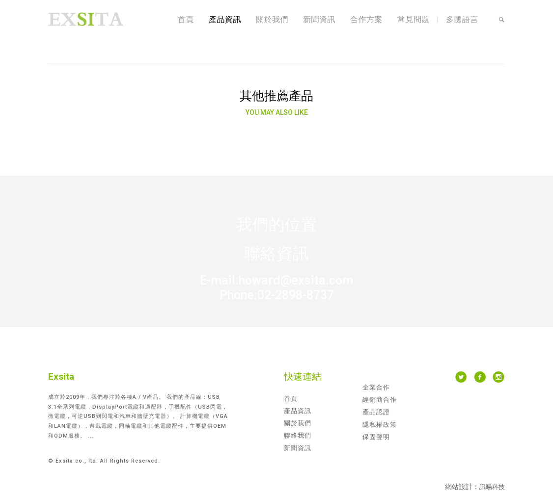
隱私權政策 (379, 424)
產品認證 (376, 411)
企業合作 (376, 387)
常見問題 (413, 19)
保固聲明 (376, 437)
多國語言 (462, 19)
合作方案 (366, 19)
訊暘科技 (492, 487)
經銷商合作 (379, 399)
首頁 (186, 19)
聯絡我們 (297, 435)
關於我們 (272, 19)
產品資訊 (225, 19)
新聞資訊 (319, 19)
